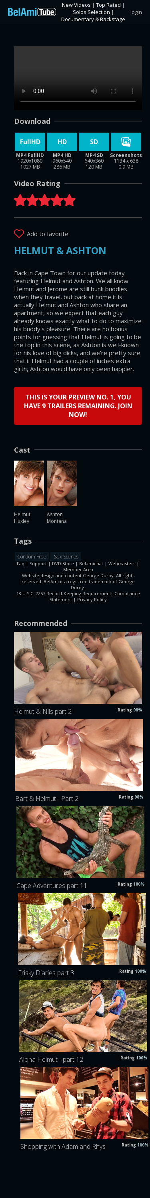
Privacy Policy (92, 599)
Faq (20, 563)
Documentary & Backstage (93, 19)
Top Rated (108, 4)
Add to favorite (47, 234)
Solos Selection (91, 12)
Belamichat (91, 563)
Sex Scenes (65, 556)
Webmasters (121, 563)
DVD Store (63, 563)
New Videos (76, 4)
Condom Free (31, 556)
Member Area (78, 569)
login (136, 12)
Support (38, 563)
